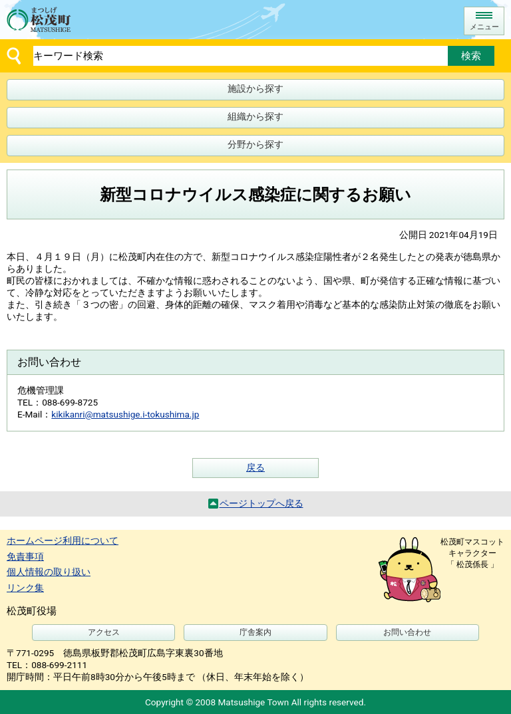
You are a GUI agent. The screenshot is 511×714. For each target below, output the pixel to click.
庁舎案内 (255, 632)
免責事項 (25, 556)
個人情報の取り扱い (48, 571)
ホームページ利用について (62, 540)
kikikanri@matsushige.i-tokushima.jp (125, 414)
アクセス (104, 632)
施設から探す (255, 88)
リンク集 (25, 587)
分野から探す (255, 144)
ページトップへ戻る (261, 503)
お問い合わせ (407, 632)
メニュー (484, 27)
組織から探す (255, 116)
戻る (255, 467)
